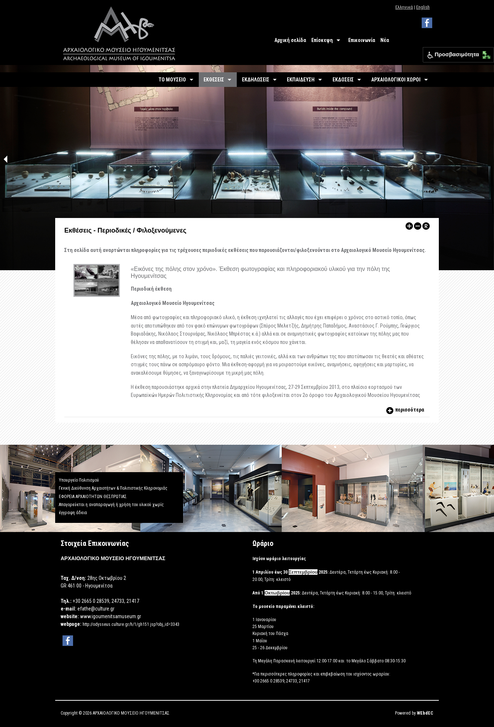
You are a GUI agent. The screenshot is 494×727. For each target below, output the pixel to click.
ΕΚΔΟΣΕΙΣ (343, 80)
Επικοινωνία (361, 40)
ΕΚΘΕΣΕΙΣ (214, 80)
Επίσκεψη (322, 40)
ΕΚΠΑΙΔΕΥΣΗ (301, 80)
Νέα (384, 40)
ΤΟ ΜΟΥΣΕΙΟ (172, 80)
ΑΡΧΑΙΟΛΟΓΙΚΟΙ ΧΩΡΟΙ (396, 80)
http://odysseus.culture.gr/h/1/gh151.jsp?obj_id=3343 (131, 624)
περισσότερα (404, 410)
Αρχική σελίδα (290, 40)
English (423, 7)
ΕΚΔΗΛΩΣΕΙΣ (255, 80)
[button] (485, 53)
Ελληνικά (404, 7)
